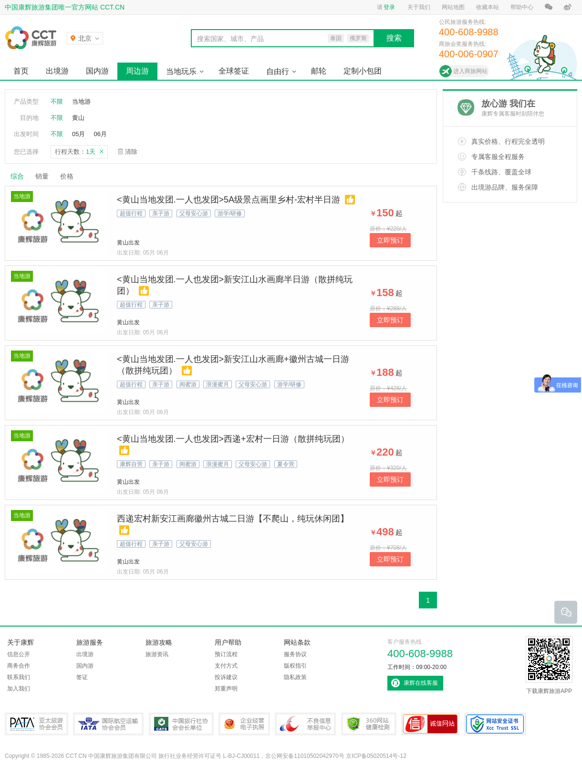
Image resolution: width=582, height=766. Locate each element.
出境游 (57, 71)
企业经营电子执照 (244, 724)
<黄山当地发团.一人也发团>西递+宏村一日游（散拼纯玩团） (233, 439)
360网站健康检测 (368, 724)
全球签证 (233, 71)
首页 (21, 71)
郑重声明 (226, 688)
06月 (100, 134)
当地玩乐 (181, 71)
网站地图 (453, 7)
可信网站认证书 (430, 724)
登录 (389, 7)
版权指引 (295, 665)
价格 (70, 176)
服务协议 (295, 654)
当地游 (81, 101)
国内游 (97, 71)
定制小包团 (362, 71)
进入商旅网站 (470, 71)
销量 (42, 176)
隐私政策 (295, 677)
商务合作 (18, 665)
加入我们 (18, 688)
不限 (57, 101)
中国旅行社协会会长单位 (181, 724)
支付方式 (226, 665)
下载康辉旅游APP (549, 665)
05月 (78, 134)
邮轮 (318, 71)
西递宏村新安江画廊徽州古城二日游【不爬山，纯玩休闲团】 (233, 518)
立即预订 (390, 240)
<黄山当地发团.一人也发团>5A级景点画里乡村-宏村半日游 (228, 199)
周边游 (137, 71)
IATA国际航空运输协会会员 (108, 724)
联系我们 (18, 677)
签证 (82, 677)
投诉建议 (226, 677)
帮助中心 (521, 7)
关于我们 (418, 7)
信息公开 (18, 654)
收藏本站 (487, 7)
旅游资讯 (157, 654)
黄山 (78, 117)
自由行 (277, 71)
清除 (131, 151)
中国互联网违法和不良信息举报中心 (305, 724)
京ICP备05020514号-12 (376, 756)
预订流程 (226, 654)
